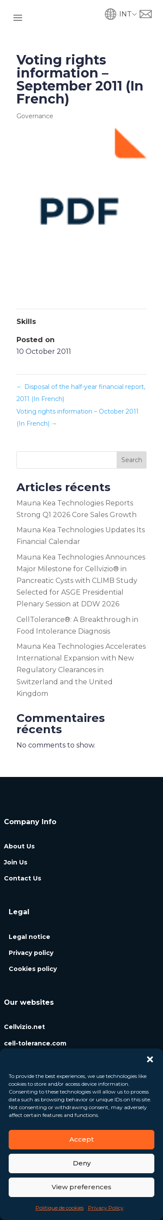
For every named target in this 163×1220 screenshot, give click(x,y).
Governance (34, 116)
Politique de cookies (60, 1207)
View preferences (81, 1187)
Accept (81, 1139)
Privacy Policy (106, 1207)
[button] (150, 1059)
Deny (82, 1163)
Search (131, 460)
